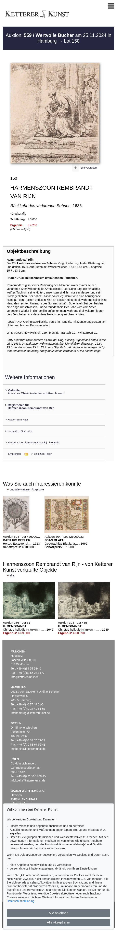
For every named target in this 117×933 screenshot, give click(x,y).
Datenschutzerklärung (20, 901)
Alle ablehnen (58, 913)
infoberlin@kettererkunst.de (28, 748)
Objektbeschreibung (29, 251)
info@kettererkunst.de (25, 677)
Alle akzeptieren (58, 922)
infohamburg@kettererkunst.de (30, 713)
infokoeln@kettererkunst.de (28, 780)
